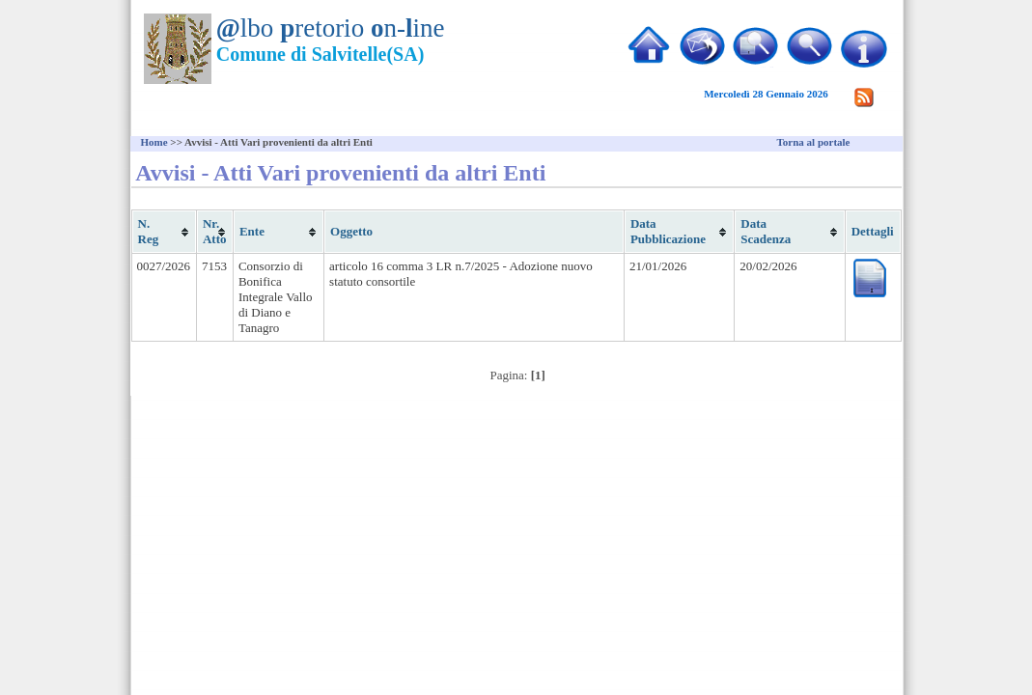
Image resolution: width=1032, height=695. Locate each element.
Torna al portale (814, 142)
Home (154, 142)
